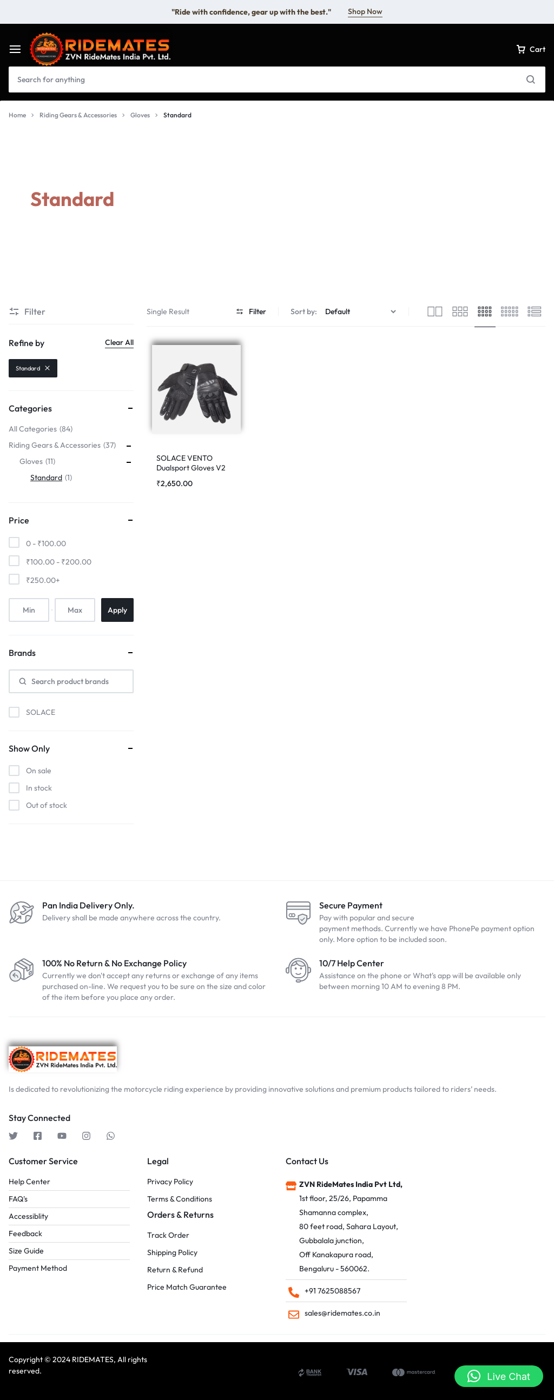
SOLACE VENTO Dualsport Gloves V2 (191, 463)
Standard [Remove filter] (33, 368)
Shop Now (365, 11)
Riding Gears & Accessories (78, 115)
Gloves (140, 115)
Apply (117, 610)
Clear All (119, 342)
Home (17, 115)
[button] (498, 1376)
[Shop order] (362, 312)
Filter (251, 311)
